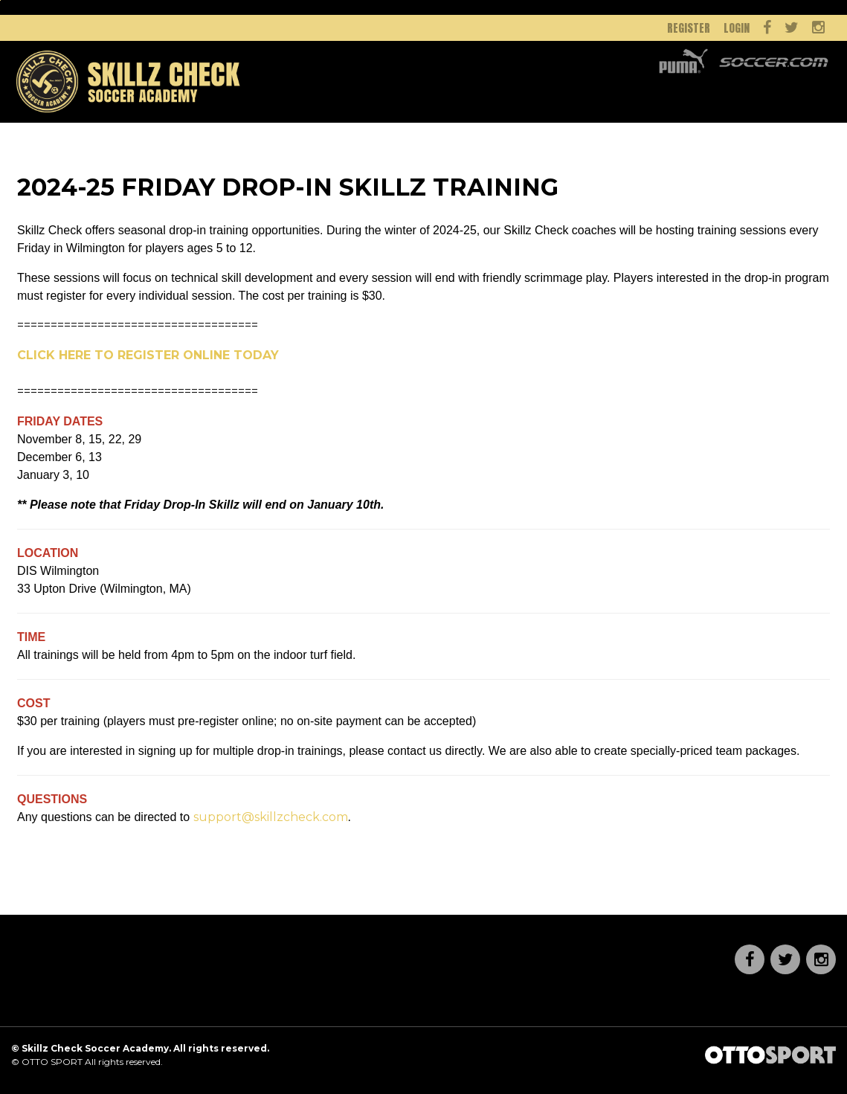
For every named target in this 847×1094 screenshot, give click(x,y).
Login (737, 27)
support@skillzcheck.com (270, 817)
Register (688, 27)
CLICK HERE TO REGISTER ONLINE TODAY (148, 355)
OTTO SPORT (52, 1061)
